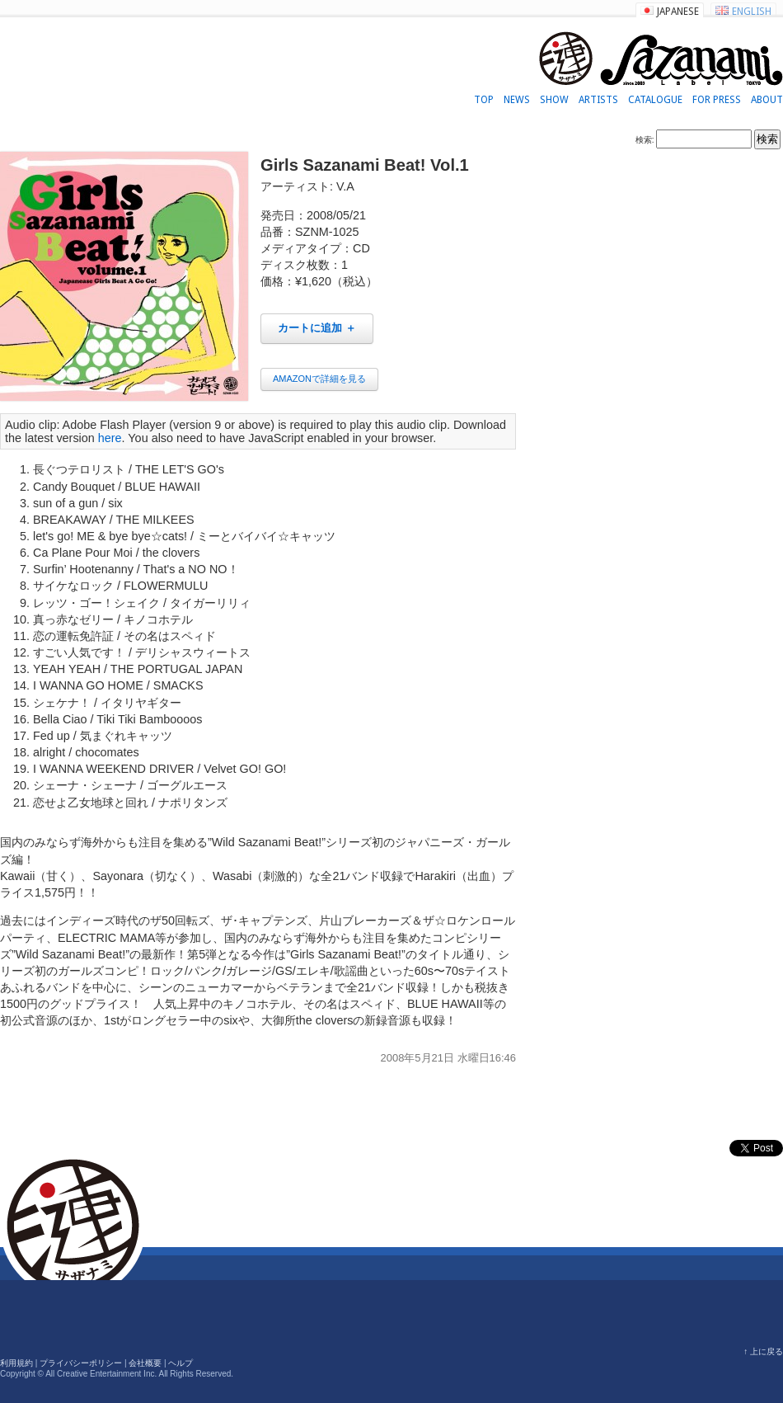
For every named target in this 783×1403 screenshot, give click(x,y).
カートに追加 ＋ (317, 328)
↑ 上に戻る (763, 1351)
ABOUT (767, 100)
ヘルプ (180, 1363)
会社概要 (145, 1363)
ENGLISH (751, 11)
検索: (644, 139)
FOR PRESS (716, 100)
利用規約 (16, 1363)
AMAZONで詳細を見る (319, 379)
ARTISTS (598, 100)
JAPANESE (678, 11)
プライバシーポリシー (81, 1363)
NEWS (517, 100)
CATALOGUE (655, 100)
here (110, 438)
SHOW (554, 100)
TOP (484, 100)
